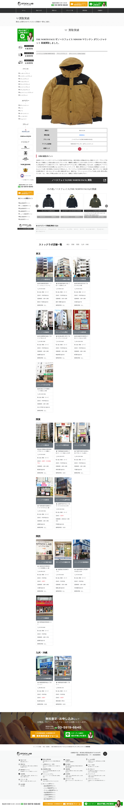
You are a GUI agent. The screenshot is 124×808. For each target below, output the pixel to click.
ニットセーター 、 (91, 229)
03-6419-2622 (78, 289)
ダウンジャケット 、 (42, 229)
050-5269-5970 (60, 456)
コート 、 (77, 229)
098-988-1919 (60, 688)
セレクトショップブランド (26, 92)
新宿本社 (82, 135)
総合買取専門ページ (25, 203)
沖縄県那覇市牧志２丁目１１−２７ (44, 683)
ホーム (23, 10)
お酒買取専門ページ (25, 211)
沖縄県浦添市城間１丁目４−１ (63, 683)
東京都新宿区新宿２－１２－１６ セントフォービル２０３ (44, 284)
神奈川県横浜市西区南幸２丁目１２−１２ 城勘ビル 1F (44, 450)
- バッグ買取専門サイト (50, 788)
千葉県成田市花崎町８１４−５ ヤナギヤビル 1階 (44, 506)
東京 (68, 244)
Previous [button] (37, 205)
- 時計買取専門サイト (49, 799)
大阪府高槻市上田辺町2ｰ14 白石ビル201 (81, 570)
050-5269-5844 (78, 456)
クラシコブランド (24, 79)
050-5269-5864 (41, 394)
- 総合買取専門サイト (49, 786)
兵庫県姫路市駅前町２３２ (44, 623)
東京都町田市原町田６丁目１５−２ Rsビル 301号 (81, 337)
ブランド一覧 (69, 10)
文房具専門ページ (24, 219)
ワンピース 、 (101, 229)
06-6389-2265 (41, 571)
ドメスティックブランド (26, 76)
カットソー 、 (62, 229)
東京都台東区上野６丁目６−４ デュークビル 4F (63, 337)
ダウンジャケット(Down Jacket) (77, 53)
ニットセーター (24, 116)
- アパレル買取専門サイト (50, 790)
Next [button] (106, 205)
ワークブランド (24, 95)
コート (21, 110)
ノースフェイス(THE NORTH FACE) (46, 53)
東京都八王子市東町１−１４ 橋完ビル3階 (43, 389)
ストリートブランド (25, 87)
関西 (77, 244)
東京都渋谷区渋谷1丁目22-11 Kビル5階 (81, 284)
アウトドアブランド (25, 84)
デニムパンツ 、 (53, 229)
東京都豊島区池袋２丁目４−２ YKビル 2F (44, 337)
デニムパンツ (23, 119)
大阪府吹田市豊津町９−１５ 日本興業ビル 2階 (43, 567)
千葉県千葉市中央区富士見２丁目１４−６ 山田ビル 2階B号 (81, 452)
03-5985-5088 (41, 341)
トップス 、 (70, 229)
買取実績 (84, 10)
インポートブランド (25, 73)
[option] (48, 205)
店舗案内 (100, 10)
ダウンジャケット (24, 105)
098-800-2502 (41, 688)
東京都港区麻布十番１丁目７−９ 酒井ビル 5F (63, 284)
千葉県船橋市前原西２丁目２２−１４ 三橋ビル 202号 (63, 452)
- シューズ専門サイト (49, 797)
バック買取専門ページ (25, 205)
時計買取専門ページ (25, 216)
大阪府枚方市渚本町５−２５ (62, 570)
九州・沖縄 (84, 244)
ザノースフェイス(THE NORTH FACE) (60, 160)
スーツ (21, 108)
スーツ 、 (83, 229)
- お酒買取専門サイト (49, 794)
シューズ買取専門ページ (26, 214)
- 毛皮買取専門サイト (49, 792)
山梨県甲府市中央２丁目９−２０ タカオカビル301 (63, 504)
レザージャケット (24, 113)
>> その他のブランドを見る (28, 179)
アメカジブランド (24, 81)
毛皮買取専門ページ (25, 208)
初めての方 (39, 10)
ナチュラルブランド (25, 89)
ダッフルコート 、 (41, 231)
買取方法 (54, 10)
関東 (72, 244)
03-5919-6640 (41, 289)
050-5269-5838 (78, 341)
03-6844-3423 (60, 289)
